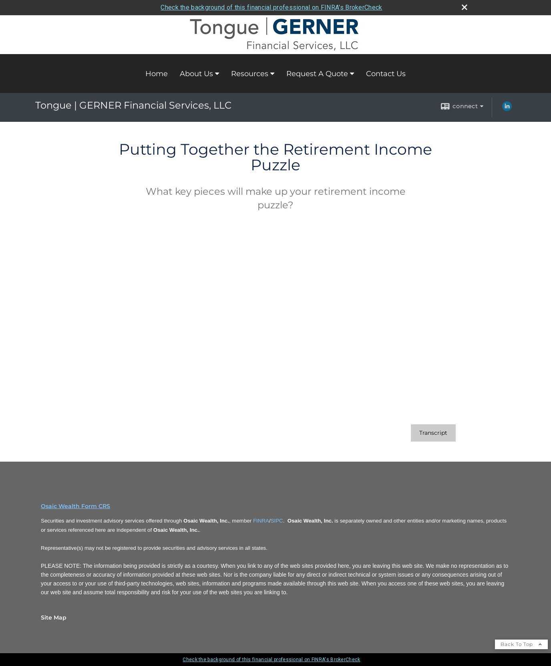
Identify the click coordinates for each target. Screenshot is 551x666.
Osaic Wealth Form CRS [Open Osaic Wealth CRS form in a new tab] (75, 506)
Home (156, 73)
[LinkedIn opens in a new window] (507, 109)
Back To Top (521, 644)
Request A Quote (317, 73)
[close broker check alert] (464, 7)
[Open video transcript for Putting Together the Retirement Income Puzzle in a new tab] (433, 433)
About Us (196, 73)
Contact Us (386, 73)
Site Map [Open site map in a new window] (53, 617)
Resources (249, 73)
